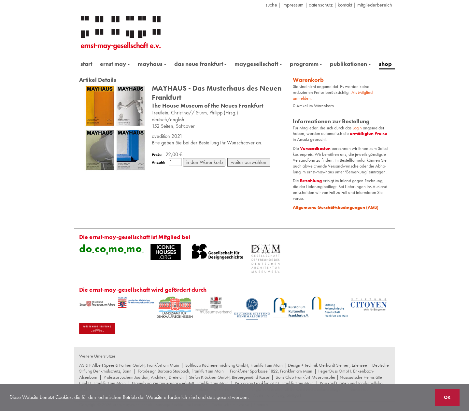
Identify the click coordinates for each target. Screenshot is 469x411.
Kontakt (345, 4)
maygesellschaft (258, 63)
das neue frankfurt (200, 63)
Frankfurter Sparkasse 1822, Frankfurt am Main (271, 371)
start (86, 63)
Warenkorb (308, 79)
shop (385, 63)
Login (357, 128)
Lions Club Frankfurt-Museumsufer (305, 377)
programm (306, 63)
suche (271, 4)
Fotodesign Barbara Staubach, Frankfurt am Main (181, 371)
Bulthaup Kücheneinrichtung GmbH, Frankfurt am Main (234, 365)
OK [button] (447, 397)
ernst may (115, 63)
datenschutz (321, 4)
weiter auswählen (248, 162)
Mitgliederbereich (374, 4)
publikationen (350, 63)
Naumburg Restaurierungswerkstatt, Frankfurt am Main (180, 383)
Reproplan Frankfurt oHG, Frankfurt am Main (274, 383)
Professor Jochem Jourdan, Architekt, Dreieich (144, 377)
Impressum (293, 4)
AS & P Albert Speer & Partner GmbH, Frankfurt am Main (129, 365)
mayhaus (152, 63)
